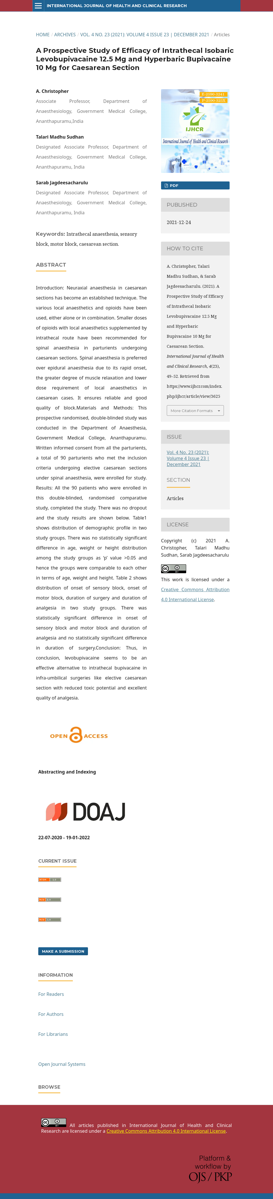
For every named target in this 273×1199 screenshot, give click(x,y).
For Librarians (53, 1034)
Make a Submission (63, 951)
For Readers (51, 994)
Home (43, 34)
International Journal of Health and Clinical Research (117, 5)
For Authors (50, 1014)
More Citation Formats (191, 410)
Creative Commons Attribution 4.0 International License (166, 1131)
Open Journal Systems (61, 1064)
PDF (173, 185)
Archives (65, 34)
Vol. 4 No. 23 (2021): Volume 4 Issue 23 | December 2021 (144, 34)
